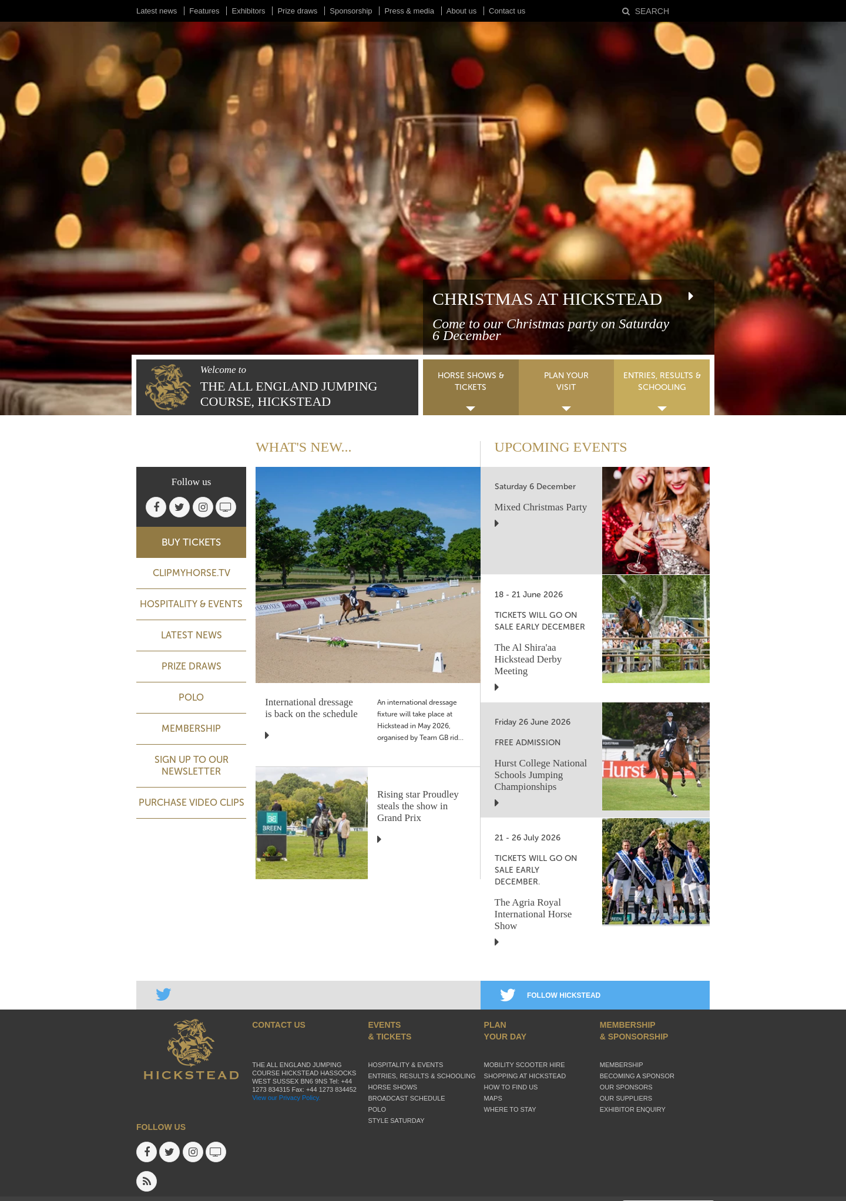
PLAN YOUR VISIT (566, 381)
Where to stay (510, 1109)
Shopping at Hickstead (525, 1075)
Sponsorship (351, 10)
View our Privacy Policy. (286, 1097)
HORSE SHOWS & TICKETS (471, 381)
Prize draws (297, 10)
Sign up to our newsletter (192, 765)
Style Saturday (396, 1120)
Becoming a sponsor (637, 1075)
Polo (191, 697)
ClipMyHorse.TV (191, 572)
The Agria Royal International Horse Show (533, 914)
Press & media (409, 10)
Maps (493, 1098)
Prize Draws (191, 666)
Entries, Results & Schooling (421, 1075)
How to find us (511, 1087)
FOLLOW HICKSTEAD (550, 995)
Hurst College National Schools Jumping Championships (541, 775)
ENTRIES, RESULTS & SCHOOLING (662, 381)
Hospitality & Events (191, 604)
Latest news (156, 10)
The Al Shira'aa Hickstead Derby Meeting (528, 659)
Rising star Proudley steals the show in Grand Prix (418, 806)
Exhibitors (248, 10)
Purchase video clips (191, 802)
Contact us (507, 10)
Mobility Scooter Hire (524, 1064)
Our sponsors (626, 1087)
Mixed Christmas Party (541, 507)
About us (461, 10)
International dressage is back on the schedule (311, 708)
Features (204, 10)
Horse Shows (392, 1087)
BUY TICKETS (191, 542)
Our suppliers (626, 1098)
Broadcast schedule (406, 1098)
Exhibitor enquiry (633, 1109)
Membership (191, 728)
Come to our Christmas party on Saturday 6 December (550, 329)
